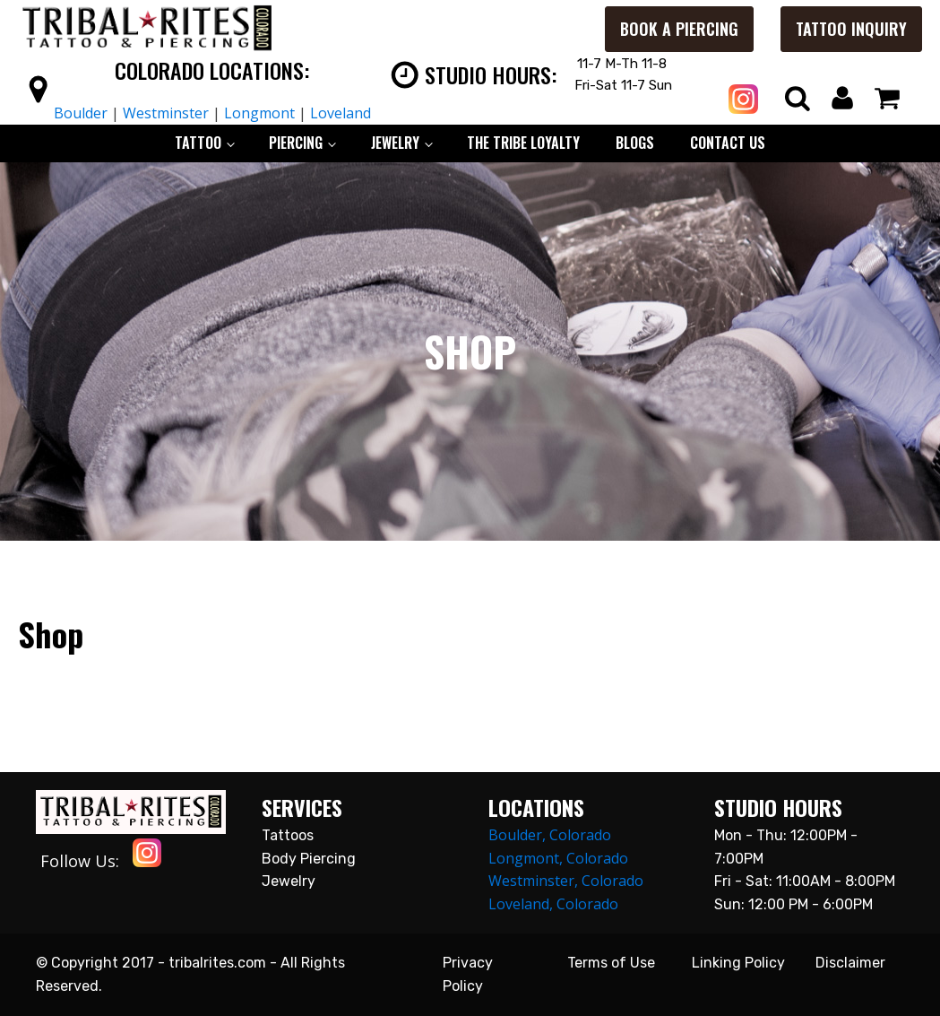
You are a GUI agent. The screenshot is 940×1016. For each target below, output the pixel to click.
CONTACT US (727, 142)
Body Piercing (309, 858)
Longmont (259, 113)
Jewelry (288, 881)
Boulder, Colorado (549, 835)
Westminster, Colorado (565, 880)
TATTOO (198, 142)
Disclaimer (850, 962)
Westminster (166, 113)
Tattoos (288, 835)
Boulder (81, 113)
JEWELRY (395, 142)
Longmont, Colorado (558, 858)
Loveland (340, 113)
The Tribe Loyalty (523, 142)
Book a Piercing (679, 28)
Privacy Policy (468, 974)
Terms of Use (611, 962)
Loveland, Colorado (553, 904)
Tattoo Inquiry (851, 28)
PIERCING (296, 142)
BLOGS (635, 142)
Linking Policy (738, 962)
